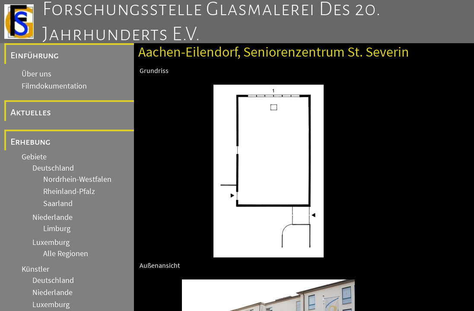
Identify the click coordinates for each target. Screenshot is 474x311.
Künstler (35, 269)
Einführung (34, 55)
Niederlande (52, 217)
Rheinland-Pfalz (69, 191)
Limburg (56, 228)
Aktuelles (30, 112)
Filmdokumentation (54, 86)
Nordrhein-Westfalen (77, 179)
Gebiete (34, 157)
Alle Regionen (65, 253)
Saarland (58, 203)
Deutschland (53, 168)
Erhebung (30, 141)
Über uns (36, 74)
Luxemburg (51, 242)
